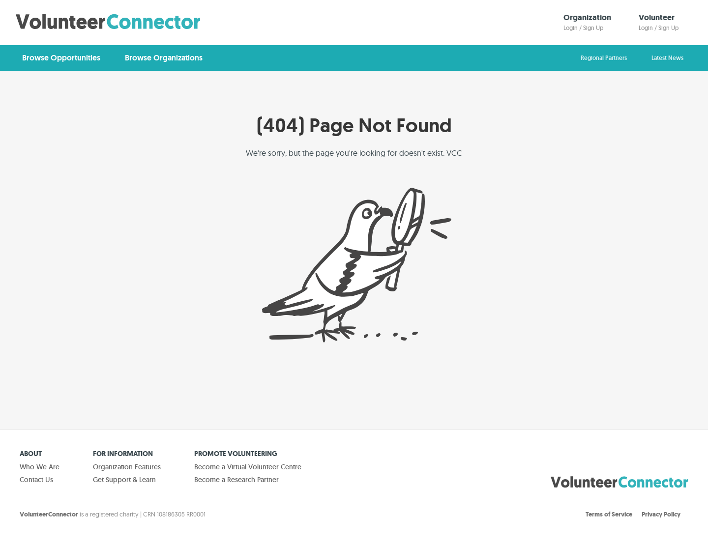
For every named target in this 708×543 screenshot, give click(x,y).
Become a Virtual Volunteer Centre (247, 466)
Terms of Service (609, 514)
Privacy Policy (661, 514)
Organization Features (127, 466)
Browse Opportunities (61, 58)
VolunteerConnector (49, 514)
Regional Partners (604, 58)
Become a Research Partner (236, 479)
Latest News (667, 58)
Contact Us (36, 479)
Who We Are (39, 466)
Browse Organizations (164, 58)
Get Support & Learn (124, 479)
